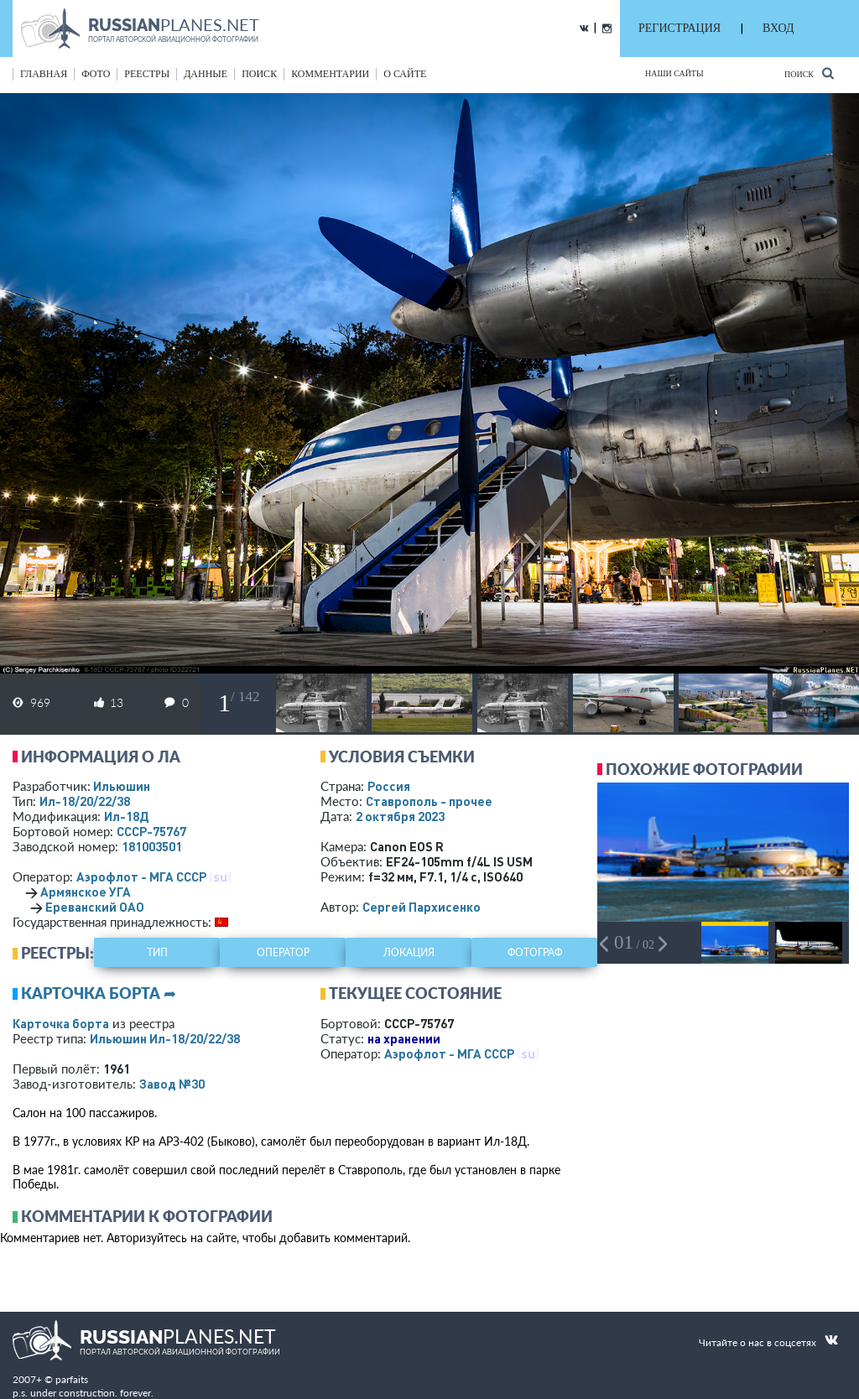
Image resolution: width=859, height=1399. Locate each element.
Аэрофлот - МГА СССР (141, 876)
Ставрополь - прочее (429, 801)
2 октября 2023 (400, 816)
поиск (259, 74)
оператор (283, 952)
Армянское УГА (85, 891)
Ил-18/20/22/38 (84, 801)
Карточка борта (61, 1023)
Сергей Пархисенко (421, 906)
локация (409, 952)
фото (95, 74)
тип (157, 952)
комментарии (330, 74)
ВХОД (778, 28)
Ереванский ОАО (94, 906)
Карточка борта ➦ (98, 993)
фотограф (535, 952)
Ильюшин (121, 785)
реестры (146, 74)
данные (205, 74)
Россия (388, 785)
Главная (43, 74)
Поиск (809, 73)
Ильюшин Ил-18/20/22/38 (165, 1038)
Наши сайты (674, 73)
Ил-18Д (126, 816)
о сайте (404, 74)
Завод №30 (172, 1083)
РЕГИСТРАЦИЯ (679, 28)
